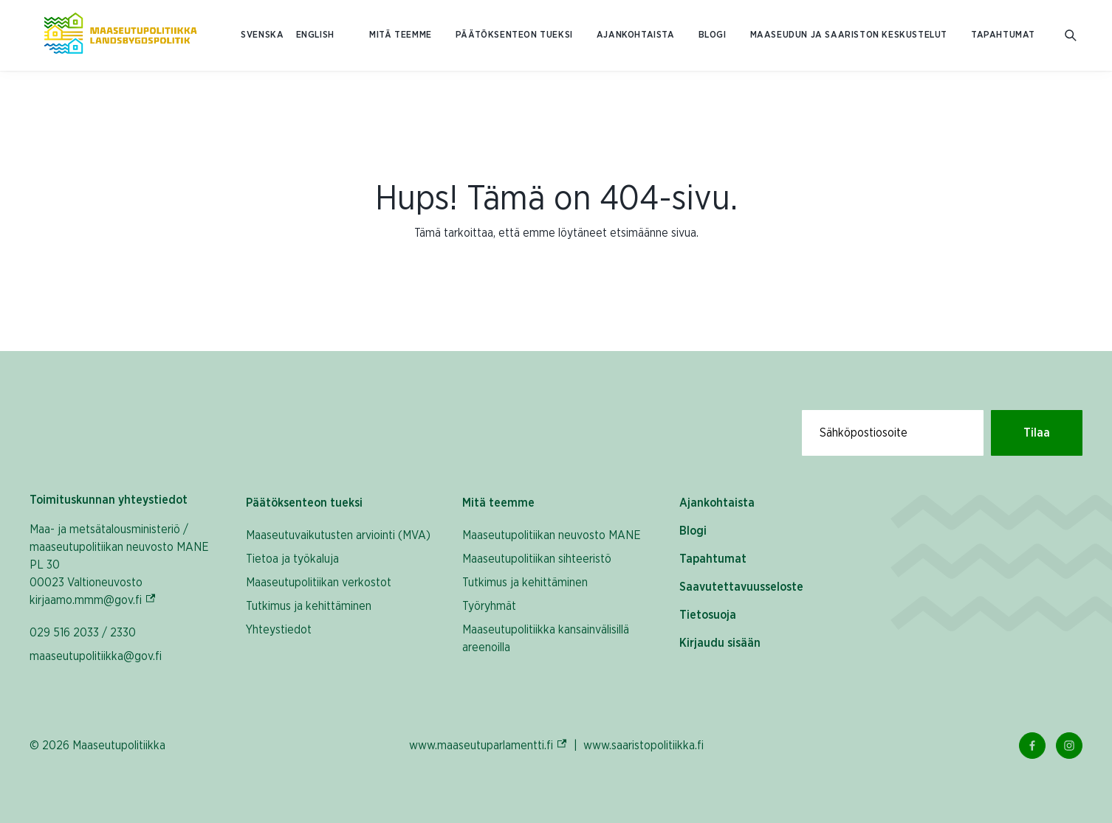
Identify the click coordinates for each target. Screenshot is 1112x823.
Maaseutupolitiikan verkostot (318, 582)
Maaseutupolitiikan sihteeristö (536, 559)
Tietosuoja (707, 615)
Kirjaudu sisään (720, 643)
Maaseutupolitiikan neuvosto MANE (551, 535)
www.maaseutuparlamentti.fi (488, 745)
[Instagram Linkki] (1069, 745)
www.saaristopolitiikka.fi (643, 745)
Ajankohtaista (636, 35)
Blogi (713, 35)
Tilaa (1036, 433)
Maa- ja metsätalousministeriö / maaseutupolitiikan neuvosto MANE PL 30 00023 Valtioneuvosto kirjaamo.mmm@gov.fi (123, 565)
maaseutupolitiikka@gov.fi (96, 656)
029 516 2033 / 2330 (83, 633)
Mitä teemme (400, 35)
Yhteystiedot (279, 630)
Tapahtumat (1003, 35)
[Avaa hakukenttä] (1070, 35)
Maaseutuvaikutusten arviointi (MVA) (338, 535)
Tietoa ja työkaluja (292, 559)
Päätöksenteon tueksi (514, 35)
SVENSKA (262, 35)
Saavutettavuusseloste (741, 587)
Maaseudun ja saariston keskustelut (848, 35)
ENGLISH (315, 35)
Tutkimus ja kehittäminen (308, 606)
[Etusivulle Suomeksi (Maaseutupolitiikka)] (120, 35)
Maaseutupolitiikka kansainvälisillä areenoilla (545, 638)
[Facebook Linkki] (1032, 745)
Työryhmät (489, 606)
